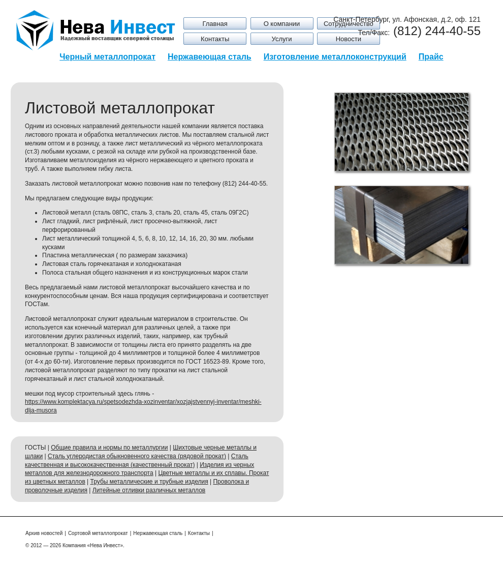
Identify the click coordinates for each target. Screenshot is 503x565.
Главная (214, 23)
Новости (348, 39)
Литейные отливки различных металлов (148, 490)
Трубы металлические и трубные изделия (149, 481)
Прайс (431, 56)
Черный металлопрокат (107, 56)
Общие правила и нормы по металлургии (109, 447)
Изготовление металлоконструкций (335, 56)
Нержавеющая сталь (210, 56)
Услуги (282, 39)
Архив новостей (43, 533)
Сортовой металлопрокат (98, 533)
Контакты (215, 39)
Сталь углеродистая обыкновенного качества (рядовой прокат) (137, 456)
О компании (282, 23)
